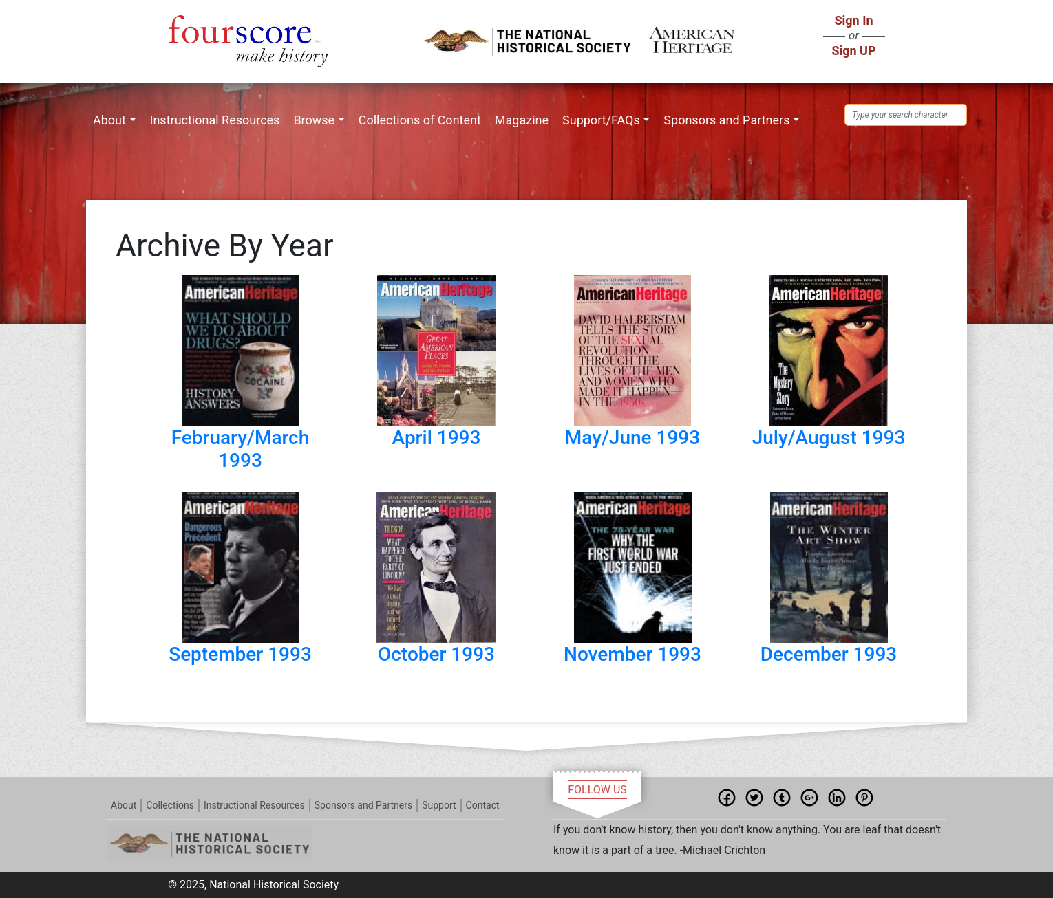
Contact (483, 805)
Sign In (853, 20)
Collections (170, 805)
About (109, 120)
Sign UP (853, 50)
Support (439, 805)
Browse (313, 120)
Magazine (522, 120)
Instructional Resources (215, 120)
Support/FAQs (601, 120)
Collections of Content (420, 120)
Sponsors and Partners (726, 120)
